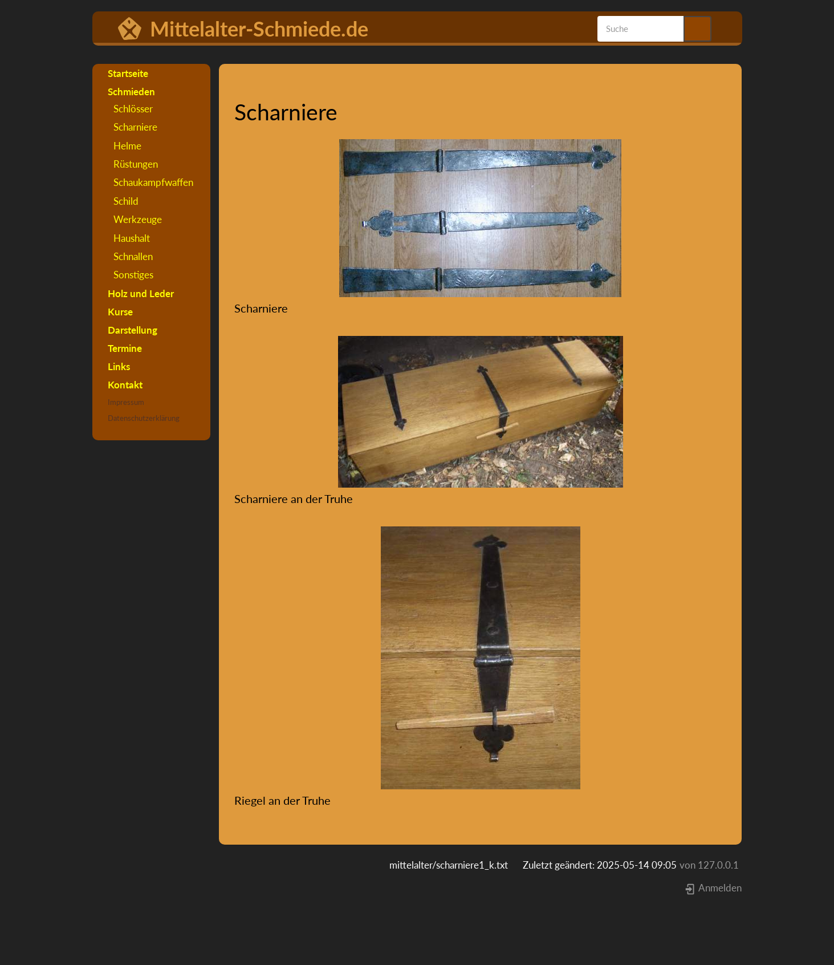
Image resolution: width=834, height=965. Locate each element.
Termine (125, 348)
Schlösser (133, 109)
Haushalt (131, 238)
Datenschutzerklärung (144, 418)
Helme (127, 146)
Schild (126, 201)
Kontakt (125, 385)
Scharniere (135, 127)
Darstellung (132, 330)
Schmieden (131, 92)
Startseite (128, 73)
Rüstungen (135, 164)
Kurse (120, 312)
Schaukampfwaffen (153, 182)
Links (119, 366)
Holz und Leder (141, 293)
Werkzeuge (137, 219)
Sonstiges (133, 275)
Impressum (126, 402)
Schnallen (133, 256)
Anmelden (713, 888)
